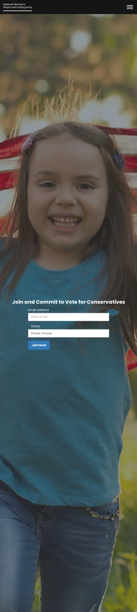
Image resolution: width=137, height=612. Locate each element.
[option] (68, 313)
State (35, 326)
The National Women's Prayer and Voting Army (17, 7)
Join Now (39, 345)
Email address (38, 310)
